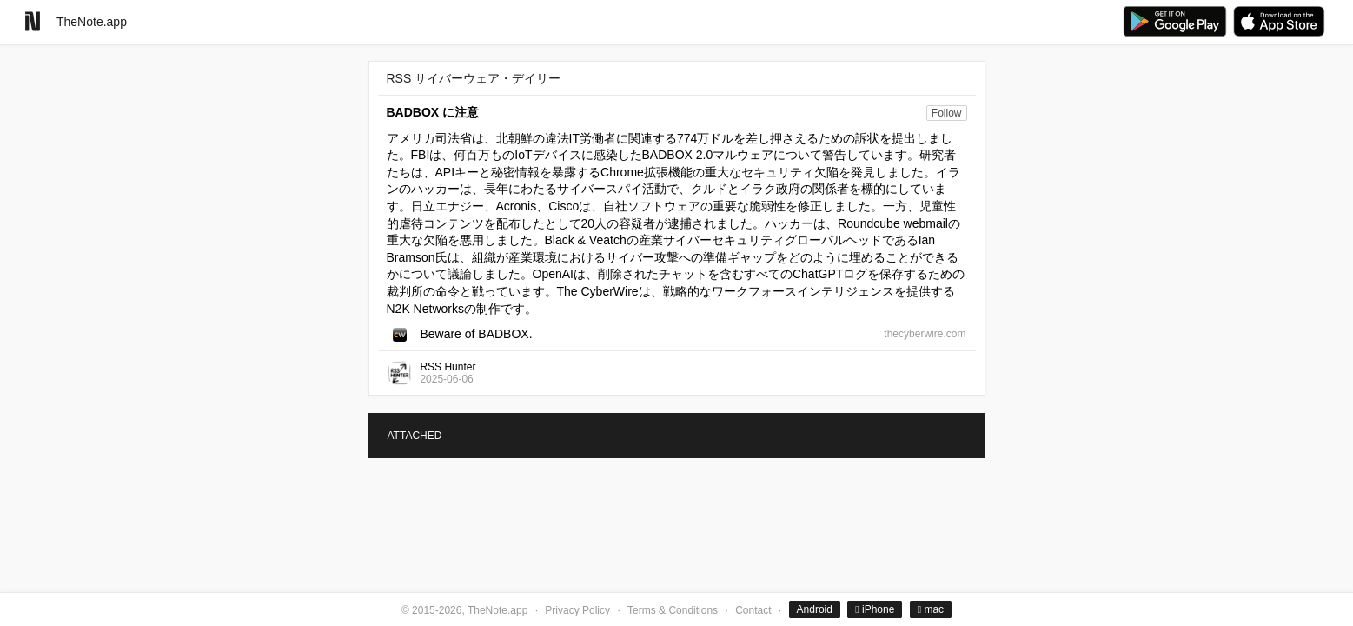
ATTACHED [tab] (415, 436)
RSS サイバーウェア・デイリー (474, 78)
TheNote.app (91, 22)
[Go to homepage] (32, 21)
